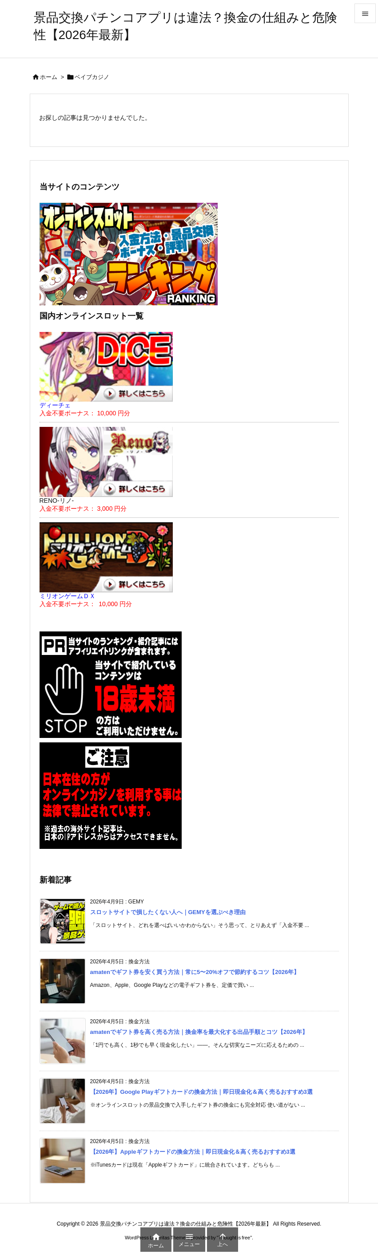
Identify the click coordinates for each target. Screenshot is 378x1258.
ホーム (48, 77)
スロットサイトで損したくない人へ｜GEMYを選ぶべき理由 (168, 912)
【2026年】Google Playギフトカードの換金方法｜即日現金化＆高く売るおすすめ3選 (201, 1091)
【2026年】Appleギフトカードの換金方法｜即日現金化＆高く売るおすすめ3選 (192, 1151)
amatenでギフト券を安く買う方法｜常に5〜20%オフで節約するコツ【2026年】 (195, 972)
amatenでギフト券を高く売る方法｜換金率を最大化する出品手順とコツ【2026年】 (199, 1032)
